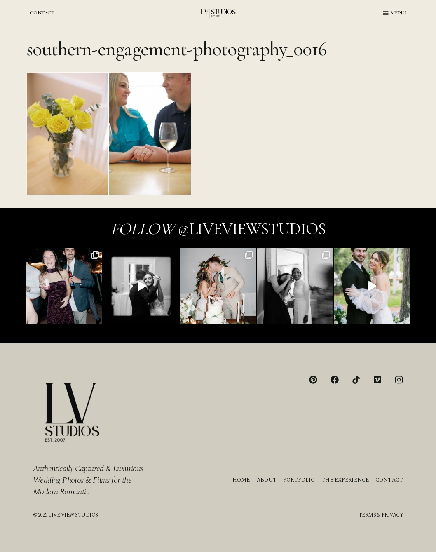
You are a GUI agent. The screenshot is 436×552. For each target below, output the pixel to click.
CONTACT (42, 12)
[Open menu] (395, 13)
